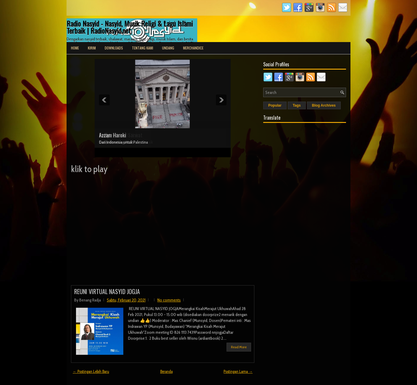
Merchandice (193, 47)
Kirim (92, 47)
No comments (169, 300)
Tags (297, 105)
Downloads (114, 47)
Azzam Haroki (112, 135)
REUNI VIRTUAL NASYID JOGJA (107, 291)
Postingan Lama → (238, 371)
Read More (239, 347)
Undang (168, 47)
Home (75, 47)
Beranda (166, 371)
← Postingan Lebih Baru (91, 371)
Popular (275, 105)
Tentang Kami (142, 47)
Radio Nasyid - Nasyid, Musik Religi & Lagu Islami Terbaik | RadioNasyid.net (130, 27)
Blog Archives (324, 105)
